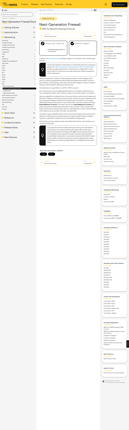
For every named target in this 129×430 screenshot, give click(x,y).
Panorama (106, 70)
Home (40, 14)
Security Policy (108, 159)
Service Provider (108, 72)
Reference (9, 118)
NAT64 (3, 77)
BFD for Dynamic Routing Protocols (12, 88)
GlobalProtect (107, 175)
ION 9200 (106, 254)
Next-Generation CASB (110, 106)
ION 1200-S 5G (108, 280)
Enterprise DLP (108, 136)
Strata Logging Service (110, 27)
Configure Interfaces (7, 42)
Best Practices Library (110, 358)
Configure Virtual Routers (8, 45)
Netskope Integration (110, 340)
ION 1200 (106, 234)
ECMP (3, 79)
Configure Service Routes (8, 47)
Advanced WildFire (109, 121)
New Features (10, 137)
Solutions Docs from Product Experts (114, 373)
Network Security (109, 380)
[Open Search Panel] (105, 5)
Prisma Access (108, 91)
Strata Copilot (119, 4)
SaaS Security (107, 138)
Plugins (106, 77)
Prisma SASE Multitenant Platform (113, 94)
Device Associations (109, 30)
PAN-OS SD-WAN (109, 68)
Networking (9, 37)
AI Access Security (109, 131)
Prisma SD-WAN (108, 101)
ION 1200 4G (107, 270)
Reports (106, 199)
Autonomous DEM (109, 201)
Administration (11, 32)
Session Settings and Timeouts (9, 95)
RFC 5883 (56, 67)
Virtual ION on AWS (109, 301)
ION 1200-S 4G (108, 277)
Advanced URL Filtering (110, 124)
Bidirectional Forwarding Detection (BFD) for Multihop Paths (76, 67)
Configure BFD (6, 90)
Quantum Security (109, 161)
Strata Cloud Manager (110, 20)
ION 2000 (106, 239)
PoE (3, 104)
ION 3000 (106, 242)
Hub (105, 32)
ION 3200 (106, 244)
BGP (3, 56)
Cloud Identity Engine (110, 25)
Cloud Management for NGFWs (112, 53)
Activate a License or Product (112, 22)
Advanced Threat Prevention (112, 126)
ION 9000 (106, 251)
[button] (127, 344)
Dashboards (107, 194)
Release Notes (11, 127)
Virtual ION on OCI (109, 311)
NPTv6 (3, 74)
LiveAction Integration (110, 338)
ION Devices (107, 103)
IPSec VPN (107, 156)
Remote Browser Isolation (111, 178)
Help (6, 132)
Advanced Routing (6, 102)
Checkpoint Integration (110, 335)
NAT (3, 72)
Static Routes (5, 49)
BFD (3, 84)
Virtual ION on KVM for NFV (111, 308)
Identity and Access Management (113, 34)
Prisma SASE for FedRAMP (111, 215)
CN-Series (107, 60)
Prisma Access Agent (110, 180)
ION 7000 (106, 249)
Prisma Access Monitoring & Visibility (114, 98)
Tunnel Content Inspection (8, 97)
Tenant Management (109, 37)
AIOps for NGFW (108, 51)
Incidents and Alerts (109, 197)
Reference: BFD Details (9, 93)
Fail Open (4, 109)
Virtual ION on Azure (109, 303)
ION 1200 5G (107, 272)
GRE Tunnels (5, 63)
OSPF (3, 54)
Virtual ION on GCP (109, 306)
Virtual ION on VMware (110, 313)
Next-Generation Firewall (49, 14)
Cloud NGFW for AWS (110, 56)
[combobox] (17, 14)
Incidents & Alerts (12, 122)
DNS (3, 68)
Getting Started (11, 27)
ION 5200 (106, 246)
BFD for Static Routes (8, 86)
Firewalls (106, 63)
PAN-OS (106, 65)
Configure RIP (5, 52)
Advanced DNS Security (110, 129)
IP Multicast (5, 58)
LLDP (3, 81)
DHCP (3, 65)
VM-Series (107, 75)
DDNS (3, 70)
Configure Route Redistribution (9, 61)
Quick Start (9, 113)
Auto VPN (4, 106)
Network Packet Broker (8, 100)
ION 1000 (106, 232)
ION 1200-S (107, 237)
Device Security (108, 133)
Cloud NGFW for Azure (110, 58)
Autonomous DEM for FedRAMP (113, 218)
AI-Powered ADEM (109, 96)
